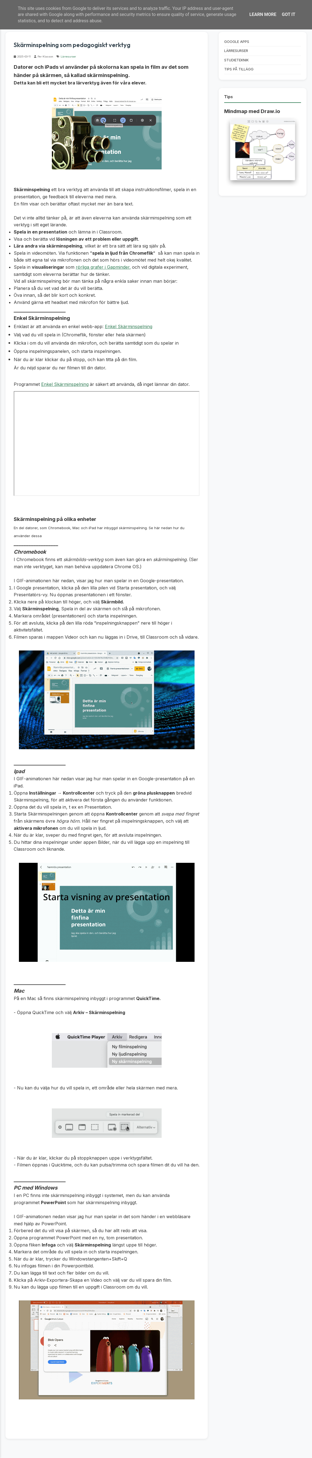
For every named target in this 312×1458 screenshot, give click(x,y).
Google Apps (236, 42)
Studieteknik (236, 60)
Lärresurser (68, 56)
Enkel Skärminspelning (128, 326)
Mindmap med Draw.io (252, 111)
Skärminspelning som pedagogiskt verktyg (72, 45)
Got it (288, 14)
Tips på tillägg (239, 69)
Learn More (262, 14)
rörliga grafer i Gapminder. (103, 267)
